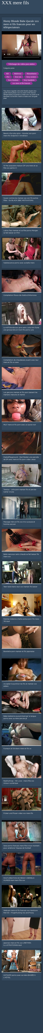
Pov (8, 77)
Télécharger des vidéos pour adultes (21, 64)
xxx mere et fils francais (21, 83)
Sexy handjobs (29, 80)
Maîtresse (17, 74)
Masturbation (31, 74)
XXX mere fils (15, 2)
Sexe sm (18, 77)
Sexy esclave (31, 77)
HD (7, 74)
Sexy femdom (13, 80)
